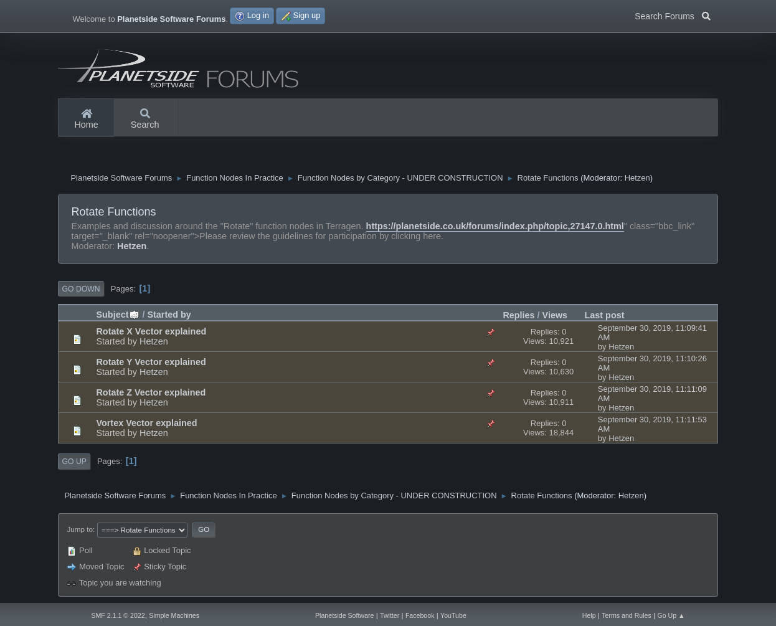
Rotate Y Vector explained (151, 362)
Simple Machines (174, 615)
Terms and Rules (626, 615)
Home (86, 120)
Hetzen (637, 178)
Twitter (389, 615)
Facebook (420, 615)
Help (589, 615)
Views (555, 315)
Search (145, 120)
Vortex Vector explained (146, 423)
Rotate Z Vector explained (151, 392)
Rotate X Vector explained (151, 331)
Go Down (81, 289)
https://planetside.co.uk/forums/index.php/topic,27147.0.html (495, 226)
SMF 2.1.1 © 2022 (117, 615)
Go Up (74, 461)
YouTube (453, 615)
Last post (605, 315)
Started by (169, 315)
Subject (118, 315)
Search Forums (672, 15)
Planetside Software (344, 615)
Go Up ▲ (670, 615)
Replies (518, 315)
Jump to (79, 529)
